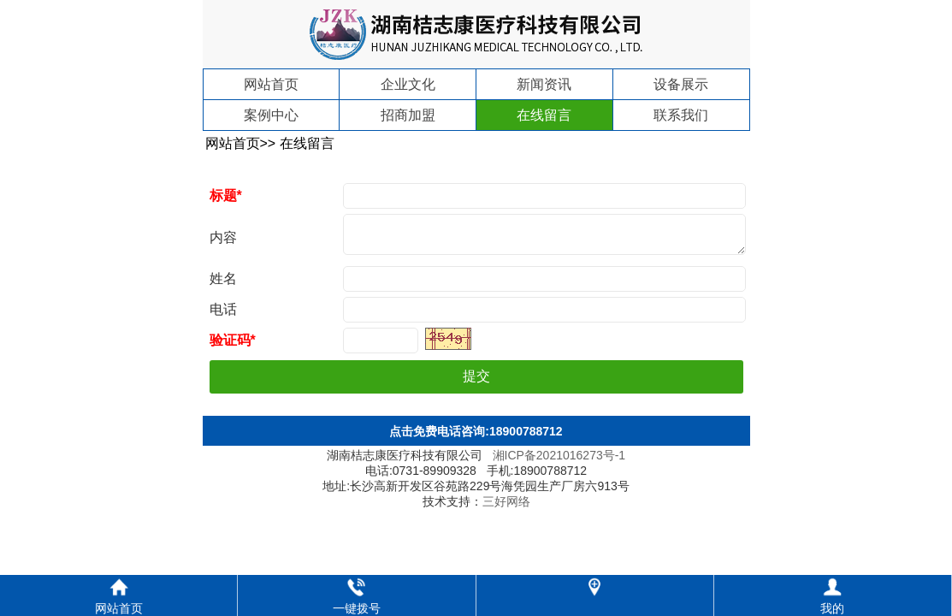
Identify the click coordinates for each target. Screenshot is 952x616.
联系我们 (680, 115)
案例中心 (271, 115)
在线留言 (544, 115)
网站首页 (271, 84)
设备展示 (680, 84)
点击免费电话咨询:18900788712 (475, 438)
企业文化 (408, 84)
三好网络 (506, 508)
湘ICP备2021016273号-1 (559, 462)
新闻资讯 (544, 84)
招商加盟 (408, 115)
